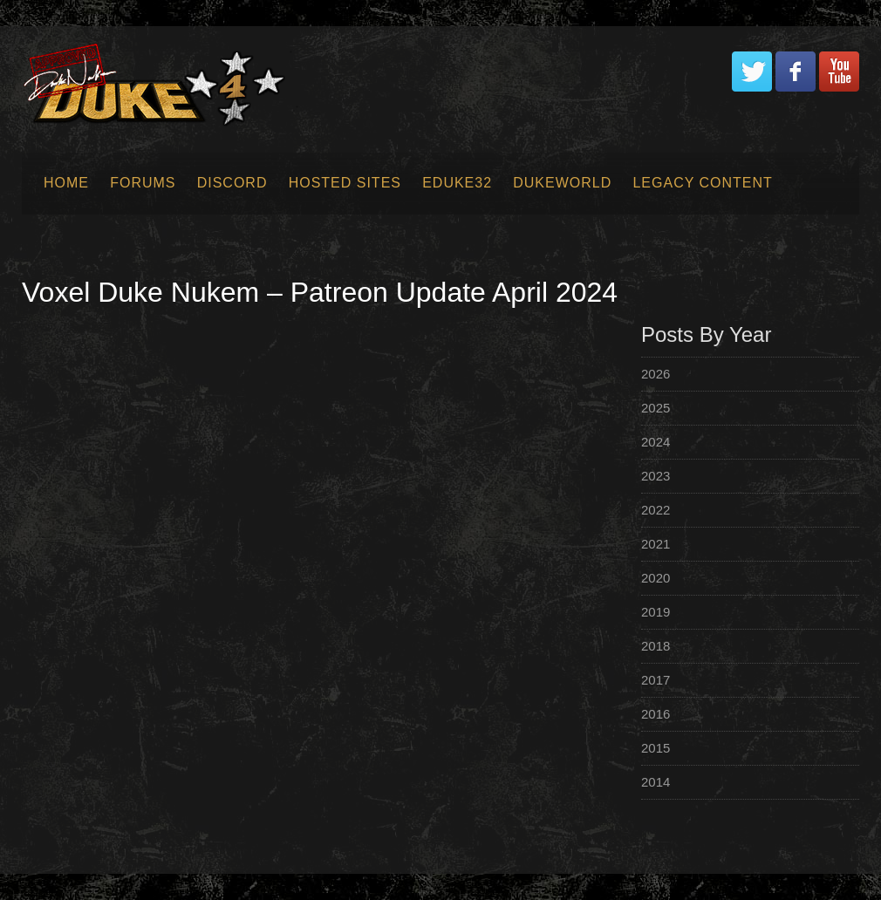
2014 (655, 781)
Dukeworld (562, 182)
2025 (655, 407)
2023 (655, 475)
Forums (142, 182)
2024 (655, 441)
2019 (655, 611)
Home (66, 182)
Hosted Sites (345, 182)
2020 (655, 577)
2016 (655, 713)
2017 (655, 679)
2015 (655, 747)
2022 (655, 509)
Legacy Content (702, 182)
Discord (232, 182)
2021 (655, 543)
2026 (655, 373)
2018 (655, 645)
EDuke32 (457, 182)
